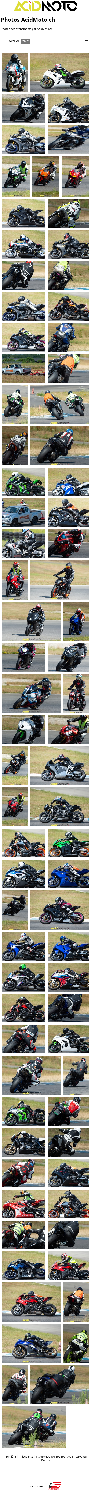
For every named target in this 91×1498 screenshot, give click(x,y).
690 (48, 1456)
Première (10, 1456)
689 (42, 1456)
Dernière (46, 1460)
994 (70, 1456)
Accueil (14, 41)
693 (63, 1456)
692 (58, 1456)
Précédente (26, 1456)
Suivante (81, 1456)
